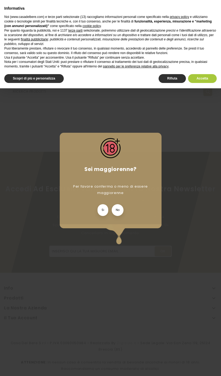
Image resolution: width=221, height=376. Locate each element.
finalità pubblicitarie (34, 39)
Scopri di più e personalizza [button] (34, 78)
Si (103, 210)
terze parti (75, 30)
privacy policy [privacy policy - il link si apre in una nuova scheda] (179, 17)
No (117, 210)
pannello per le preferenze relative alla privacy (135, 66)
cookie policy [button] (92, 26)
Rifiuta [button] (172, 78)
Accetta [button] (202, 78)
